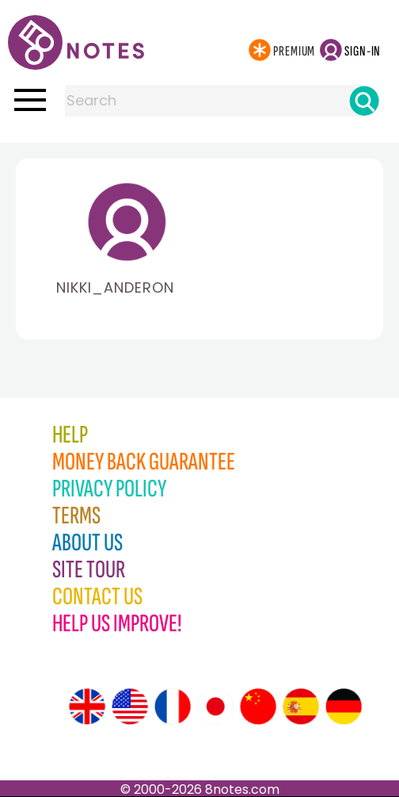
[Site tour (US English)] (130, 706)
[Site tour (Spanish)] (301, 706)
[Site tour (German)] (343, 706)
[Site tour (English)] (87, 706)
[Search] (364, 101)
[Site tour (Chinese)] (258, 706)
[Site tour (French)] (172, 706)
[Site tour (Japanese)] (215, 706)
